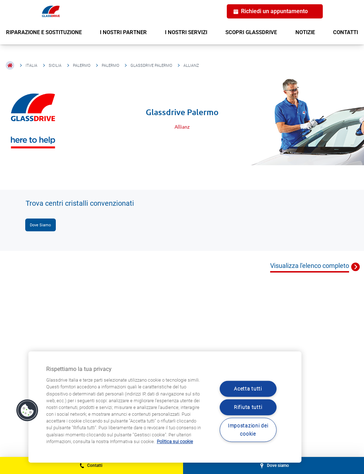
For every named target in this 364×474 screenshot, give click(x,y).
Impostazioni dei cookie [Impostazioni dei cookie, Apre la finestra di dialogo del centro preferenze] (248, 430)
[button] (27, 410)
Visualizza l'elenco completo (309, 265)
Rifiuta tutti (248, 407)
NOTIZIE (305, 32)
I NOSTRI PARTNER (123, 32)
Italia (31, 65)
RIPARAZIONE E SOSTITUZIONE (44, 32)
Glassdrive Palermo (151, 65)
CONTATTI (345, 32)
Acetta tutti (248, 389)
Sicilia (55, 65)
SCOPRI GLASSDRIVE (251, 32)
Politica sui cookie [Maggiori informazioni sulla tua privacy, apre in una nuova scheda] (175, 441)
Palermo (81, 65)
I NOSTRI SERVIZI (186, 32)
